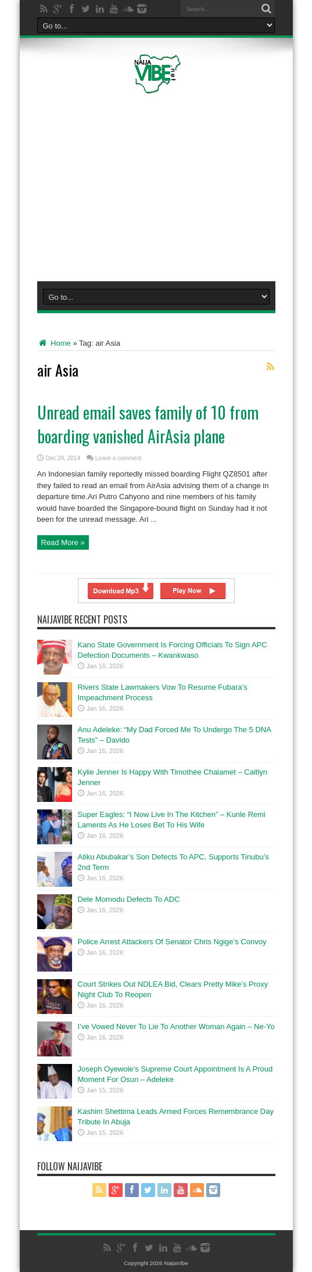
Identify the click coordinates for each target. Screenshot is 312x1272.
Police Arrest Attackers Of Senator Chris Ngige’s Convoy (172, 941)
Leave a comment (118, 458)
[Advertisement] (166, 185)
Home (54, 343)
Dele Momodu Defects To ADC (129, 899)
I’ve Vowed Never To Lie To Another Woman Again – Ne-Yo (176, 1026)
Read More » (63, 542)
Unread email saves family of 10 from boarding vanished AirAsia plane (148, 424)
